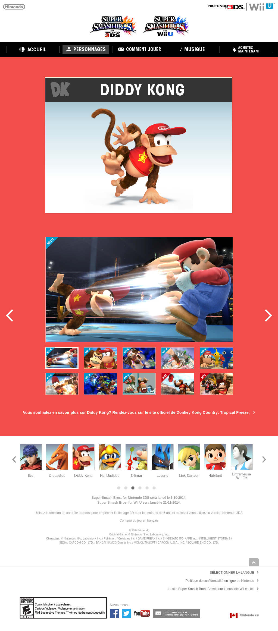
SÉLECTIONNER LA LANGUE (232, 573)
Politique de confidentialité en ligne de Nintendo (220, 581)
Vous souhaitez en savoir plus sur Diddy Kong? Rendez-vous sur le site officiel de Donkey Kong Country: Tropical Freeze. (136, 412)
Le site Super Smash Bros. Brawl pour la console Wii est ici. (211, 589)
